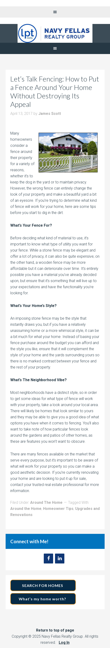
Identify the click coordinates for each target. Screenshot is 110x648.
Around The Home (46, 502)
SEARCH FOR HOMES (43, 585)
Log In (64, 642)
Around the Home (25, 508)
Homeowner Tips (58, 508)
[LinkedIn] (59, 558)
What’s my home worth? (43, 599)
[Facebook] (48, 558)
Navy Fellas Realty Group (55, 33)
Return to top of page (55, 630)
